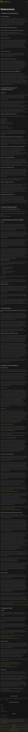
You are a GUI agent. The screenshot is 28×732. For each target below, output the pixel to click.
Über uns (2, 700)
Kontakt (2, 704)
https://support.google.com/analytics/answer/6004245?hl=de (14, 435)
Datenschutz (3, 708)
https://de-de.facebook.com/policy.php (13, 356)
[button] (26, 2)
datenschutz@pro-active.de (8, 127)
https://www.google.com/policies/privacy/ (11, 666)
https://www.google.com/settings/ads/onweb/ (11, 491)
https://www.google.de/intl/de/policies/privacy (11, 638)
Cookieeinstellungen (4, 711)
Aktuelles (7, 700)
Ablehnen (14, 727)
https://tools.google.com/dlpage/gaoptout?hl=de (13, 421)
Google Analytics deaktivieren (10, 430)
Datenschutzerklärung (4, 722)
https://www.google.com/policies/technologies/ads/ (12, 509)
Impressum (2, 706)
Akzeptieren (14, 725)
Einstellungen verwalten (14, 730)
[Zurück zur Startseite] (5, 2)
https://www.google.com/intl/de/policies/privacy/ (11, 604)
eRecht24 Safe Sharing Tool (10, 316)
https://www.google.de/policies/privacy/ (11, 560)
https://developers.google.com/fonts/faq (10, 663)
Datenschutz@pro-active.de (5, 216)
